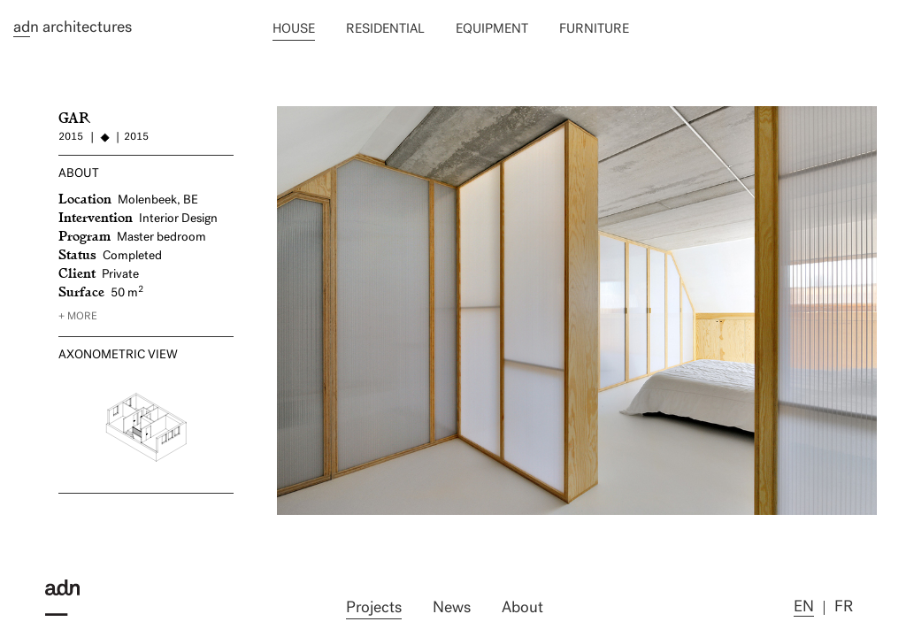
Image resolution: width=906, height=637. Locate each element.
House (294, 29)
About (522, 608)
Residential (385, 29)
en (804, 607)
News (452, 608)
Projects (374, 608)
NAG (292, 113)
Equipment (492, 29)
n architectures (72, 28)
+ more (77, 316)
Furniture (594, 29)
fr (843, 607)
